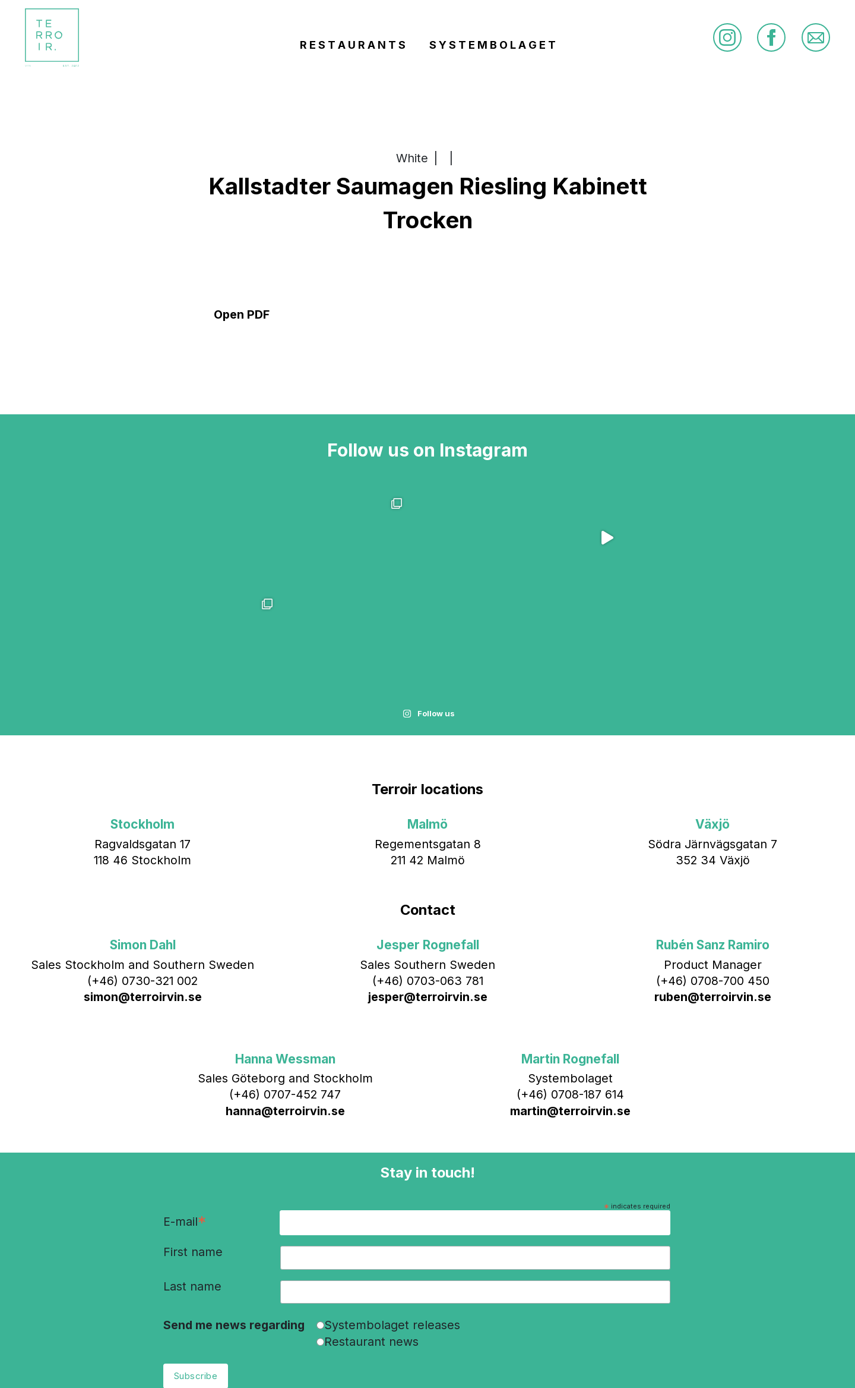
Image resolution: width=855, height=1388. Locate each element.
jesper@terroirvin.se (427, 896)
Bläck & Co (521, 1361)
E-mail (184, 1122)
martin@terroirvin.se (570, 1010)
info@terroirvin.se (408, 1361)
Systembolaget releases (392, 1224)
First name (193, 1152)
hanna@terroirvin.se (285, 1010)
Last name (192, 1185)
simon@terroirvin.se (143, 896)
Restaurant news (371, 1240)
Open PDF (242, 314)
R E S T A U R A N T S (353, 48)
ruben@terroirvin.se (712, 896)
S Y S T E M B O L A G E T (492, 48)
